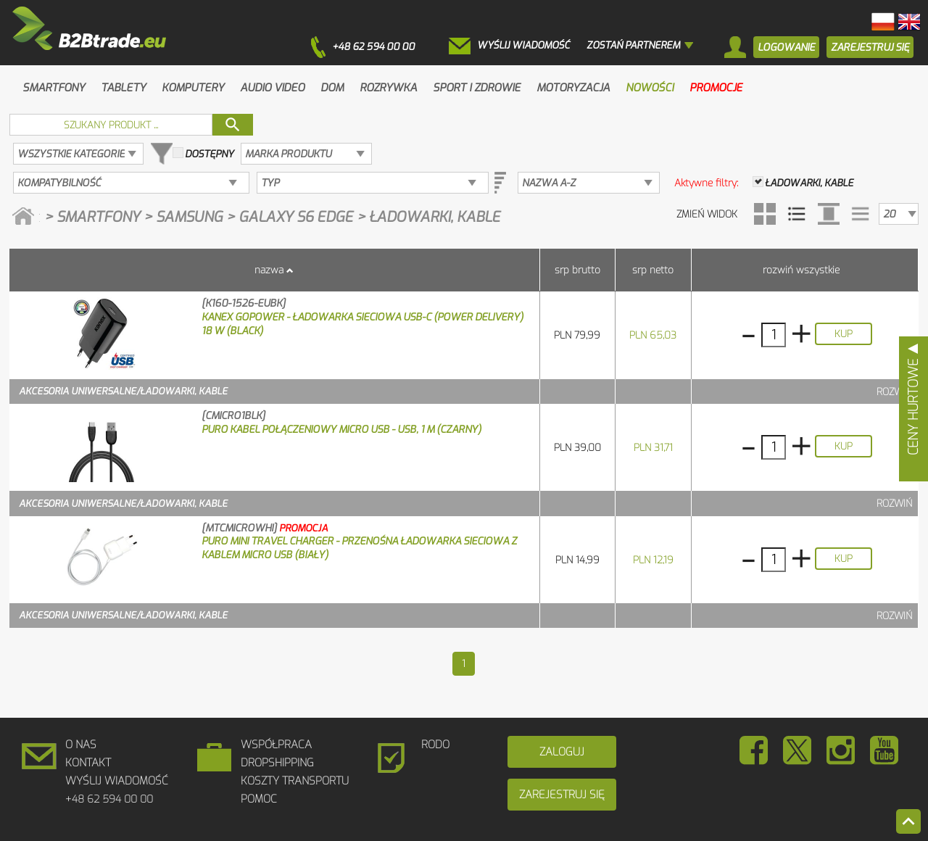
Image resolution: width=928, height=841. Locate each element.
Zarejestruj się (562, 794)
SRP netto (653, 269)
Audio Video (272, 87)
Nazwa (268, 269)
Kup (843, 334)
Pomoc (259, 799)
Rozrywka (388, 87)
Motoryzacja (573, 87)
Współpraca (276, 744)
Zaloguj (561, 752)
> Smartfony (94, 217)
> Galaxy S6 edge (291, 217)
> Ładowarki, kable (428, 217)
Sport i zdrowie (477, 87)
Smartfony (53, 87)
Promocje (715, 87)
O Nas (80, 744)
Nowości (650, 87)
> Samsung (185, 217)
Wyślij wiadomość (116, 781)
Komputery (193, 87)
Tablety (123, 87)
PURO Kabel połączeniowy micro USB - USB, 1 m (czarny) (341, 429)
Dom (332, 87)
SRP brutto (577, 269)
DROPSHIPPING (277, 762)
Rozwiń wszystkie (801, 269)
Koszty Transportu (295, 781)
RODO (435, 744)
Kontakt (88, 762)
